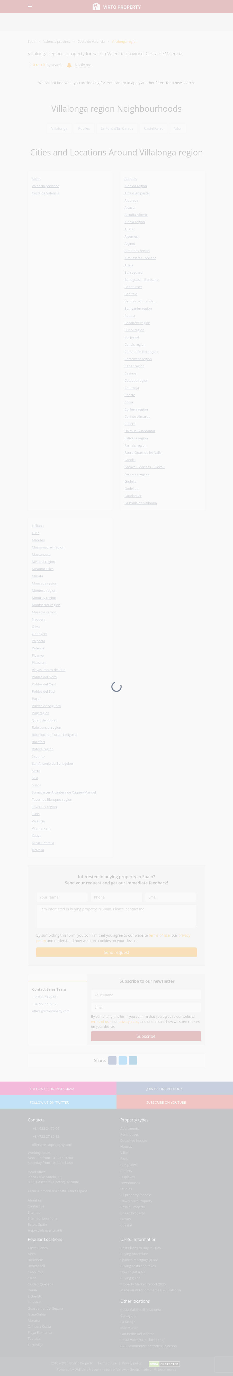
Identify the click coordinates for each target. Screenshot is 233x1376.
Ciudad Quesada (40, 1284)
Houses (126, 1146)
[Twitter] (123, 1060)
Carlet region (134, 366)
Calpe (32, 1278)
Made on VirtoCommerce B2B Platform (150, 1290)
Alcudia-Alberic (136, 214)
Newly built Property (136, 1201)
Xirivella (38, 850)
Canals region (135, 344)
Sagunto (38, 756)
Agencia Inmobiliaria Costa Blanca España (57, 1191)
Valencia (38, 821)
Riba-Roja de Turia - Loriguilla (54, 734)
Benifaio (130, 294)
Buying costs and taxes (138, 1266)
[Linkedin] (133, 1060)
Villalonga (59, 128)
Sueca (36, 785)
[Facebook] (112, 1060)
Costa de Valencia (91, 41)
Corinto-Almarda (137, 416)
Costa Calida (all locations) (140, 1309)
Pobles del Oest (44, 684)
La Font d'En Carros (117, 128)
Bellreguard (133, 272)
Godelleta (131, 488)
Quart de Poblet (44, 720)
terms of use (159, 935)
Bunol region (134, 330)
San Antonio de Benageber (52, 763)
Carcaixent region (138, 358)
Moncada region (44, 583)
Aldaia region (134, 222)
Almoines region (137, 250)
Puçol (36, 698)
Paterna (38, 648)
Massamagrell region (48, 547)
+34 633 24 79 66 (44, 997)
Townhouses (130, 1182)
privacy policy (129, 1021)
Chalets (126, 1170)
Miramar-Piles (42, 569)
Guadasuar (133, 495)
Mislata (37, 576)
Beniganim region (138, 308)
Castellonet (153, 128)
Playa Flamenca (40, 1332)
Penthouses (129, 1134)
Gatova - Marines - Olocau (144, 467)
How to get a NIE (133, 1272)
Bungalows (128, 1164)
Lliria (35, 532)
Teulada (34, 1338)
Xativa (36, 835)
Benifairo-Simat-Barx (140, 301)
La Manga (128, 1321)
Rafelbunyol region (46, 727)
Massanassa (41, 554)
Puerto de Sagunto (46, 705)
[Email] (171, 897)
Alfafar (129, 229)
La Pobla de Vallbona (140, 503)
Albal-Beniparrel (136, 193)
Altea (32, 1253)
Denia (32, 1290)
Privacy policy (131, 1363)
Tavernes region (44, 806)
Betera (129, 315)
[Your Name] (62, 897)
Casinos (130, 373)
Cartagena (128, 1315)
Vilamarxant (41, 828)
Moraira (34, 1320)
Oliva (36, 626)
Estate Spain (37, 1224)
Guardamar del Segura (45, 1308)
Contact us (36, 1206)
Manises (38, 540)
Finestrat (34, 1302)
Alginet (129, 243)
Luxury (125, 1219)
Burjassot (131, 337)
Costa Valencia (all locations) (142, 1339)
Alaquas (130, 178)
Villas (124, 1152)
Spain (32, 41)
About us (35, 1200)
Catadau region (136, 380)
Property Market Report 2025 (143, 1284)
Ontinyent (39, 633)
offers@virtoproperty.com (50, 1011)
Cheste (129, 395)
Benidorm (35, 1260)
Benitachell (36, 1266)
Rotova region (42, 749)
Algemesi (131, 236)
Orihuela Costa (39, 1326)
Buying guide (130, 1278)
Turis (36, 814)
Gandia (130, 459)
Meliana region (43, 561)
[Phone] (116, 897)
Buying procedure (134, 1253)
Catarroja (131, 387)
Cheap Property (132, 1213)
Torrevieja (35, 1344)
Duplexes (127, 1176)
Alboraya (131, 200)
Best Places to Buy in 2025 (140, 1248)
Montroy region (44, 597)
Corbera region (136, 409)
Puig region (40, 713)
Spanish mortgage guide (139, 1260)
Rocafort (38, 741)
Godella (130, 481)
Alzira (128, 265)
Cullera (130, 423)
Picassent (39, 662)
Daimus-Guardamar (139, 431)
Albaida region (135, 186)
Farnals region (135, 445)
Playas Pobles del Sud (48, 669)
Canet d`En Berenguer (141, 351)
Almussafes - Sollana (140, 258)
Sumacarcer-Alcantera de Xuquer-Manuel (64, 792)
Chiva (128, 402)
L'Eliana (38, 525)
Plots (124, 1158)
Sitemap (34, 1212)
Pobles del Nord (44, 677)
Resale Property (132, 1207)
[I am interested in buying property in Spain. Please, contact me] (116, 916)
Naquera (39, 619)
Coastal (126, 1225)
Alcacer (130, 207)
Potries (84, 128)
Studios (126, 1189)
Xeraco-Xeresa (43, 842)
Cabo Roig (35, 1272)
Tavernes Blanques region (52, 799)
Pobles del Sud (43, 691)
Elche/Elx (35, 1296)
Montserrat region (46, 605)
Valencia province (56, 41)
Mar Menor (129, 1327)
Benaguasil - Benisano (141, 279)
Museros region (44, 612)
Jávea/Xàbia (37, 1314)
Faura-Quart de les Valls (143, 452)
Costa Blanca (38, 1248)
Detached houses (133, 1140)
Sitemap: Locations (42, 1218)
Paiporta (38, 641)
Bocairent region (137, 322)
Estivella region (136, 438)
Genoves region (136, 474)
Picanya (38, 655)
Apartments (129, 1128)
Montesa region (44, 590)
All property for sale (135, 1194)
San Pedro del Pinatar (137, 1333)
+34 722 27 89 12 (44, 1004)
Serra (36, 770)
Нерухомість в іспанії (45, 1230)
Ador (178, 128)
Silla (35, 778)
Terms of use (107, 1363)
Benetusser (133, 286)
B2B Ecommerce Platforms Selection (148, 1346)
